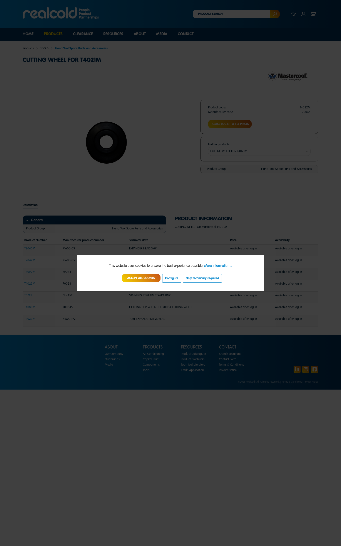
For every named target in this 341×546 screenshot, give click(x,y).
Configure (171, 278)
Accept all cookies (141, 278)
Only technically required (202, 278)
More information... (218, 266)
